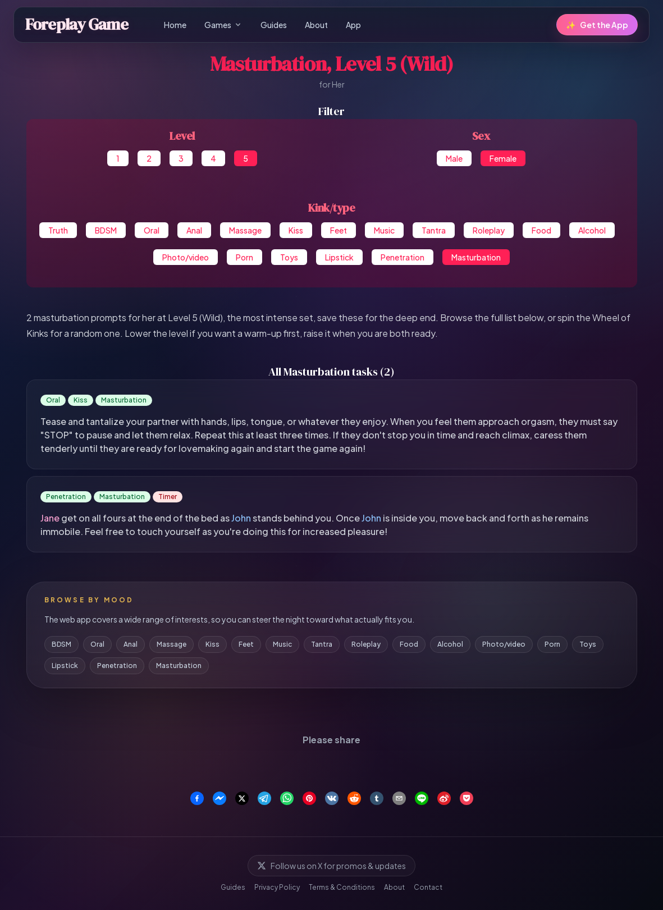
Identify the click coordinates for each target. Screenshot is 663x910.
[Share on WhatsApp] (287, 798)
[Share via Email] (399, 798)
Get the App (597, 24)
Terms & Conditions (342, 887)
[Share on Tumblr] (376, 798)
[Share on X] (242, 798)
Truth (58, 230)
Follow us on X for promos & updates (331, 866)
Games (223, 25)
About (316, 25)
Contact (428, 887)
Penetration (402, 257)
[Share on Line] (421, 798)
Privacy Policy (277, 887)
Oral (151, 230)
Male (454, 158)
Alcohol (592, 230)
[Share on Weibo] (444, 798)
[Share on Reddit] (354, 798)
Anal (194, 230)
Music (384, 230)
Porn (244, 257)
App (353, 25)
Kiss (296, 230)
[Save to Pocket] (466, 798)
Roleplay (489, 230)
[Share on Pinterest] (309, 798)
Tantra (434, 230)
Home (175, 25)
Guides (273, 25)
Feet (338, 230)
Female (503, 158)
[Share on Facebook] (197, 798)
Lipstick (339, 257)
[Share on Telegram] (264, 798)
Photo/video (185, 257)
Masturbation (476, 257)
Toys (289, 257)
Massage (245, 230)
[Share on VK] (332, 798)
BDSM (106, 230)
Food (541, 230)
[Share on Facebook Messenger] (219, 798)
